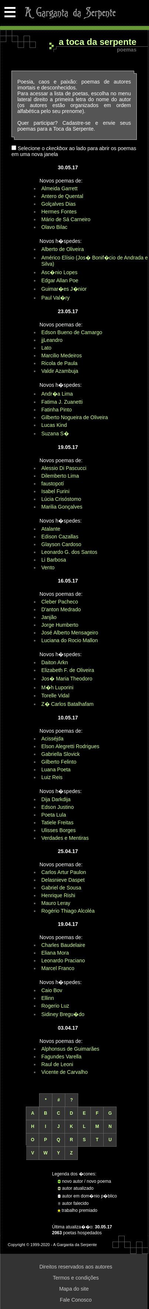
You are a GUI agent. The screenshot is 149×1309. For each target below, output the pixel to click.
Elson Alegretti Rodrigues (70, 746)
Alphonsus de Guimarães (70, 1049)
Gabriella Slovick (60, 754)
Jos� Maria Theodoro (66, 679)
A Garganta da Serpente (69, 13)
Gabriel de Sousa (61, 888)
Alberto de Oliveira (62, 249)
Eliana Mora (55, 953)
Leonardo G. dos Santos (69, 552)
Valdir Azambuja (59, 371)
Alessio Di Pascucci (63, 468)
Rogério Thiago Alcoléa (68, 911)
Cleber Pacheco (59, 602)
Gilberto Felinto (58, 762)
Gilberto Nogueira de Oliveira (74, 417)
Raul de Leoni (57, 1064)
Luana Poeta (55, 769)
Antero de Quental (62, 196)
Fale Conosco (75, 1300)
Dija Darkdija (55, 799)
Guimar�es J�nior (64, 289)
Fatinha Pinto (56, 410)
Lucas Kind (54, 425)
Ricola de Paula (59, 363)
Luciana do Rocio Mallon (69, 640)
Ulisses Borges (58, 830)
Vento (48, 567)
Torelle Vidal (55, 695)
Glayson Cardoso (61, 544)
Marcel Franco (57, 968)
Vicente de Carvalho (64, 1072)
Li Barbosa (53, 560)
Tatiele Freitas (57, 822)
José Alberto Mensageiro (69, 633)
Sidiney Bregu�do (62, 1014)
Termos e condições (76, 1278)
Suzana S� (55, 433)
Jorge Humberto (59, 625)
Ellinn (47, 998)
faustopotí (52, 484)
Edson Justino (57, 807)
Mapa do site (74, 1289)
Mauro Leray (55, 903)
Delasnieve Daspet (63, 880)
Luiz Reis (52, 777)
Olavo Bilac (54, 227)
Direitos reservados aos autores (75, 1267)
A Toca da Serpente (97, 42)
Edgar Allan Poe (59, 280)
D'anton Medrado (61, 609)
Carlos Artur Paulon (63, 872)
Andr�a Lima (57, 394)
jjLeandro (52, 340)
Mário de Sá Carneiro (65, 219)
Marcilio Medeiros (61, 355)
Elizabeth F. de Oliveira (67, 670)
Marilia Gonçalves (61, 507)
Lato (46, 348)
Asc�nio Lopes (59, 272)
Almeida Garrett (59, 188)
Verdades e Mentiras (65, 838)
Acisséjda (52, 739)
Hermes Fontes (59, 212)
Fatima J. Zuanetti (62, 402)
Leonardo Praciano (63, 960)
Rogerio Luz (55, 1006)
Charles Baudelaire (63, 945)
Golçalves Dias (58, 204)
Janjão (48, 617)
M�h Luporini (57, 687)
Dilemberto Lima (60, 476)
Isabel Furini (55, 491)
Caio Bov (51, 990)
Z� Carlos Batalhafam (67, 704)
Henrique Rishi (58, 895)
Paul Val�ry (55, 298)
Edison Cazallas (59, 536)
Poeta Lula (53, 815)
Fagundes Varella (61, 1056)
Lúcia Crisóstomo (61, 499)
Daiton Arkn (54, 662)
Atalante (50, 529)
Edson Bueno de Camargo (71, 332)
